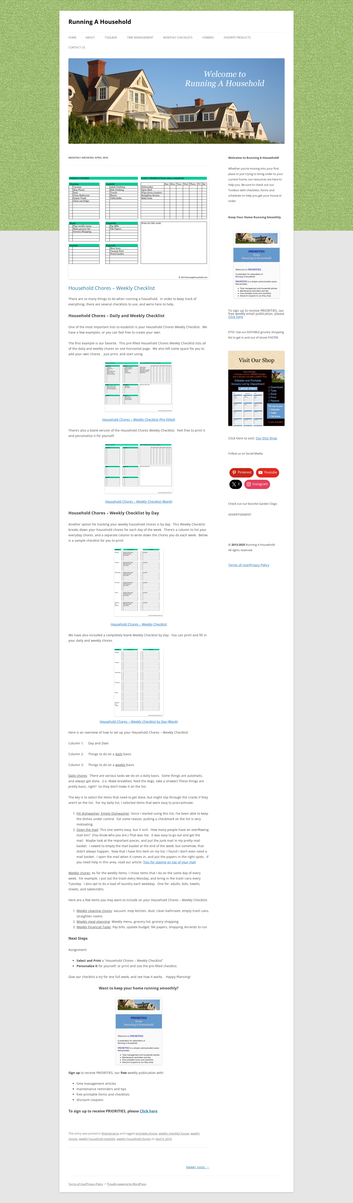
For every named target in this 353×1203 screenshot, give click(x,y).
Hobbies (208, 37)
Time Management (140, 37)
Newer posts (197, 1167)
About (90, 37)
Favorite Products (237, 37)
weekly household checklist (97, 1139)
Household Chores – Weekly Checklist (111, 287)
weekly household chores (134, 1139)
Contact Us (76, 47)
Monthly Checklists (177, 37)
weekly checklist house (174, 1133)
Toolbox (111, 37)
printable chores (146, 1133)
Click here (148, 1111)
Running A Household (99, 22)
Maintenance (110, 1133)
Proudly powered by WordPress (126, 1184)
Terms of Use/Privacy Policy (85, 1184)
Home (72, 37)
